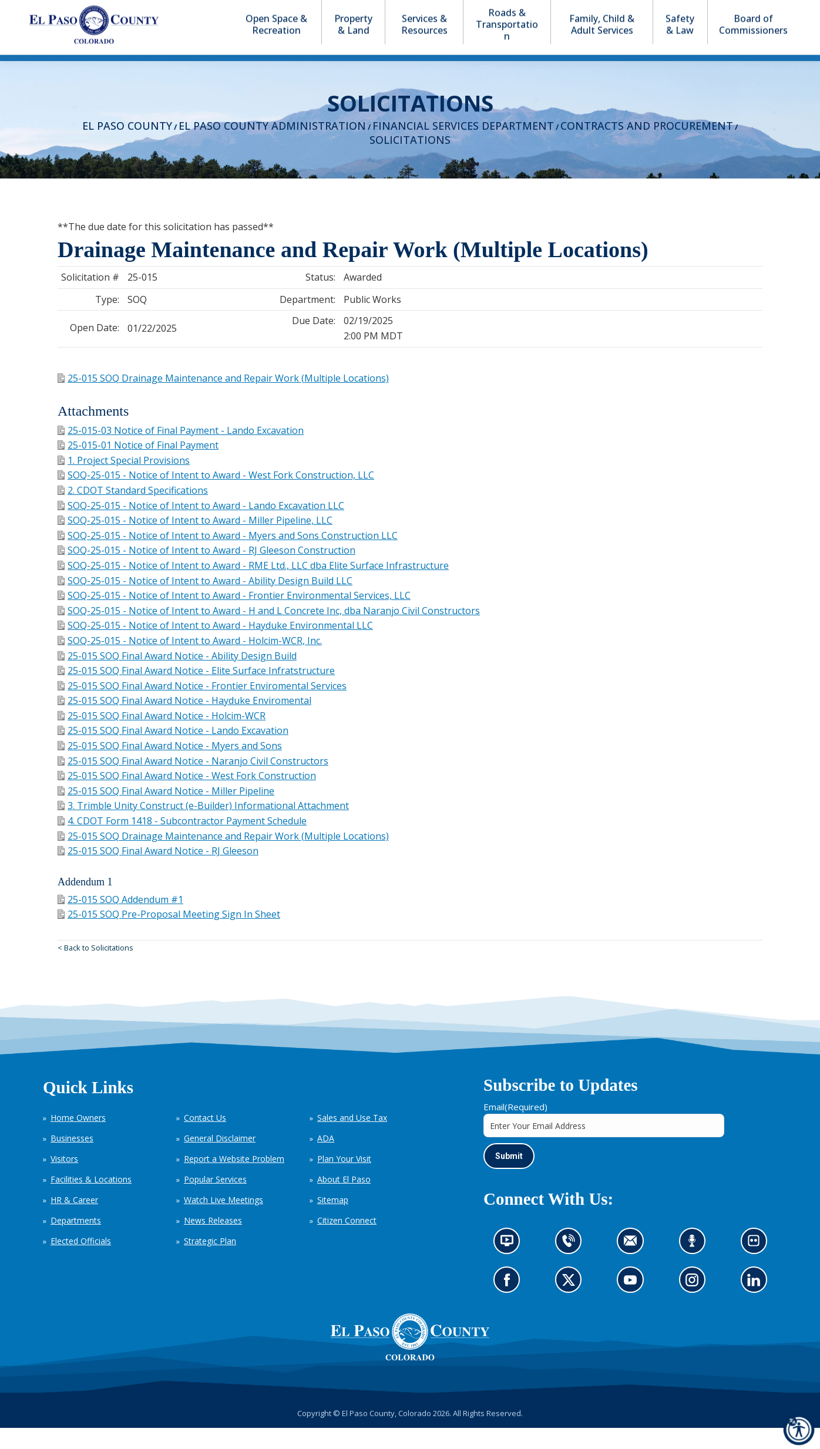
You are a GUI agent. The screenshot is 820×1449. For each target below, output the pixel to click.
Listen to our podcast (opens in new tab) (695, 1265)
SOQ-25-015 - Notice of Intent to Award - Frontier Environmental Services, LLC (234, 616)
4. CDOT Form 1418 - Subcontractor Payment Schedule (182, 841)
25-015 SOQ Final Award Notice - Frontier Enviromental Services (202, 706)
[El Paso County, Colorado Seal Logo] (410, 1358)
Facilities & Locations (91, 1200)
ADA (325, 1159)
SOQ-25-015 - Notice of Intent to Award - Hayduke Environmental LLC (215, 646)
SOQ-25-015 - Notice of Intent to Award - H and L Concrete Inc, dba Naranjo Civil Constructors (269, 631)
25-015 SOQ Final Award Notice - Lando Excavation (173, 751)
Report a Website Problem (234, 1179)
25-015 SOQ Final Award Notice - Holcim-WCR (162, 736)
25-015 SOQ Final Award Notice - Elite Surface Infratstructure (196, 691)
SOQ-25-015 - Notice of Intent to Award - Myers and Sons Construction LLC (228, 556)
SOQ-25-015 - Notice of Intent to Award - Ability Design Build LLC (205, 601)
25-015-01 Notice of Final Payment (138, 466)
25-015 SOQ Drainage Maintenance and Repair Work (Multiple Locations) (223, 399)
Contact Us (205, 1138)
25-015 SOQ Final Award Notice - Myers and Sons (170, 766)
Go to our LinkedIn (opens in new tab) (756, 1305)
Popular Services (215, 1200)
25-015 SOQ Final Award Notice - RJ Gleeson (158, 871)
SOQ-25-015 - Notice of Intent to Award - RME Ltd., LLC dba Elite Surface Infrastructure (253, 586)
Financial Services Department (463, 147)
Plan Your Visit (344, 1179)
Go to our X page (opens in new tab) (571, 1305)
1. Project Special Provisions (124, 481)
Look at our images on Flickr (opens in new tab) (757, 1265)
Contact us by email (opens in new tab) (634, 1265)
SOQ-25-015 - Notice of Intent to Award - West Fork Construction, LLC (216, 496)
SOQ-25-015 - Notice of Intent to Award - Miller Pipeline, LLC (195, 541)
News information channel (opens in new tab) (511, 1265)
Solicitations (410, 161)
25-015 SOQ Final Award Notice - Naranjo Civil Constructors (193, 782)
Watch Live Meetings (223, 1220)
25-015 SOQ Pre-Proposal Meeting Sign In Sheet (169, 935)
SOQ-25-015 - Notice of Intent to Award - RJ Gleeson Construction (206, 571)
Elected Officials (81, 1262)
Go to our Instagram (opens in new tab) (696, 1305)
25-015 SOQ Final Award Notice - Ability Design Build (177, 676)
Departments (76, 1241)
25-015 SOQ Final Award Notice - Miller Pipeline (166, 812)
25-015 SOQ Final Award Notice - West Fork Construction (187, 796)
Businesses (72, 1159)
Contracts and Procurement (646, 147)
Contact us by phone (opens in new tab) (571, 1265)
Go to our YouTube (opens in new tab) (633, 1305)
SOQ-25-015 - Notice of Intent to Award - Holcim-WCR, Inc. (190, 661)
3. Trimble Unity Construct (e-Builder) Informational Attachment (203, 826)
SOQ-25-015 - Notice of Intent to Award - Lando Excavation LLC (201, 526)
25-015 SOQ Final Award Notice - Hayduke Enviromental (184, 721)
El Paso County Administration (272, 147)
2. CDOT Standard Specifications (133, 511)
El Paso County (127, 147)
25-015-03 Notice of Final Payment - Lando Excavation (181, 451)
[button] (745, 10)
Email (515, 1128)
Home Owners (78, 1138)
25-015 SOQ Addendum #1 (120, 920)
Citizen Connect (347, 1241)
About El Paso (344, 1200)
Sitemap (332, 1220)
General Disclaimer (220, 1159)
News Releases (213, 1241)
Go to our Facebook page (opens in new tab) (510, 1305)
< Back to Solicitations (95, 968)
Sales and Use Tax (352, 1138)
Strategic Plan (210, 1262)
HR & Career (74, 1220)
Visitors (64, 1179)
